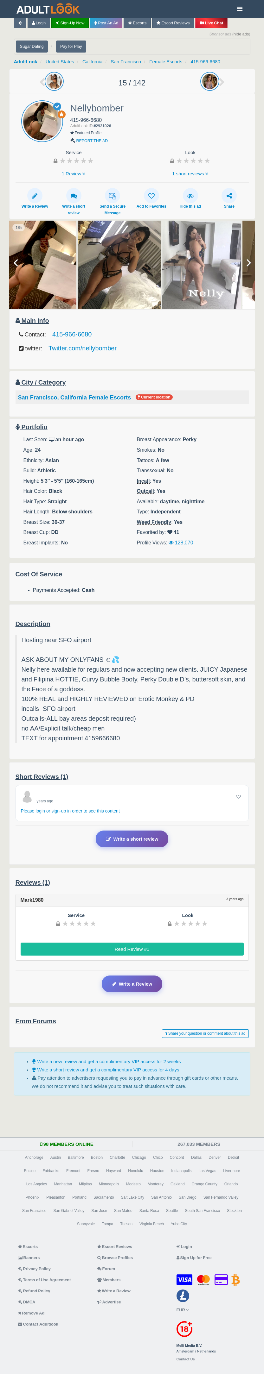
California (92, 61)
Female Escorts (165, 61)
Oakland (178, 1184)
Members (109, 1280)
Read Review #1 (132, 949)
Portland (79, 1197)
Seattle (172, 1211)
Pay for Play (71, 46)
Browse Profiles (115, 1258)
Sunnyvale (86, 1224)
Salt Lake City (132, 1197)
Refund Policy (34, 1291)
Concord (177, 1157)
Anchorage (34, 1157)
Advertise (109, 1302)
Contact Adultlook (38, 1324)
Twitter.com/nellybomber (82, 348)
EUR (183, 1310)
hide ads (241, 34)
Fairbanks (50, 1171)
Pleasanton (55, 1197)
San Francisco (126, 61)
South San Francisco (202, 1211)
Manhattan (63, 1184)
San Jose (99, 1211)
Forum (106, 1269)
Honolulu (135, 1171)
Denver (215, 1157)
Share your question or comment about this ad (205, 1033)
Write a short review (73, 201)
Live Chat (211, 23)
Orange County (204, 1184)
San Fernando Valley (221, 1197)
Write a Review (35, 198)
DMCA (26, 1302)
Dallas (196, 1157)
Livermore (231, 1171)
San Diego (187, 1197)
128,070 (181, 542)
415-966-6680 (205, 61)
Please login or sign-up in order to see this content (70, 811)
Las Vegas (207, 1171)
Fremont (73, 1171)
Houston (157, 1171)
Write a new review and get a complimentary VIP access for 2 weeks (106, 1061)
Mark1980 (32, 899)
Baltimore (76, 1157)
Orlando (231, 1184)
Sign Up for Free (194, 1258)
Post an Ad (106, 23)
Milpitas (85, 1184)
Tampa (107, 1224)
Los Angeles (36, 1184)
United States (60, 61)
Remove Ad (31, 1313)
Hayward (113, 1171)
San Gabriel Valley (68, 1211)
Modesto (133, 1184)
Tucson (126, 1224)
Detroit (233, 1157)
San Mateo (123, 1211)
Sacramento (103, 1197)
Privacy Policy (34, 1269)
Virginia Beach (151, 1224)
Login (39, 23)
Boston (97, 1157)
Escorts (137, 23)
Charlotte (117, 1157)
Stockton (234, 1211)
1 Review (74, 173)
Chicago (139, 1157)
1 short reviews (190, 173)
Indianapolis (181, 1171)
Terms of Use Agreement (44, 1280)
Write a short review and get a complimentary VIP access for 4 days (105, 1069)
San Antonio (161, 1197)
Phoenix (32, 1197)
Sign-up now (70, 23)
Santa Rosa (149, 1211)
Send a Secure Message (113, 201)
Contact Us (186, 1359)
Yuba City (179, 1224)
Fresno (93, 1171)
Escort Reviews (173, 23)
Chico (158, 1157)
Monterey (156, 1184)
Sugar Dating (32, 46)
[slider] (76, 160)
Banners (29, 1258)
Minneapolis (109, 1184)
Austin (55, 1157)
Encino (29, 1171)
